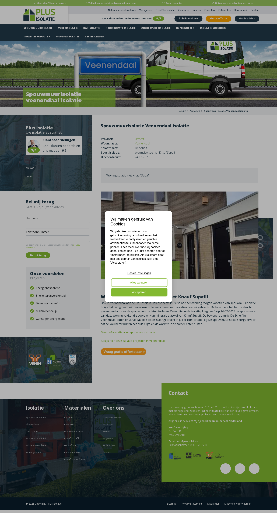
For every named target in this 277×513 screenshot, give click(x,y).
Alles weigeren (139, 282)
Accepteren (139, 292)
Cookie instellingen (139, 273)
